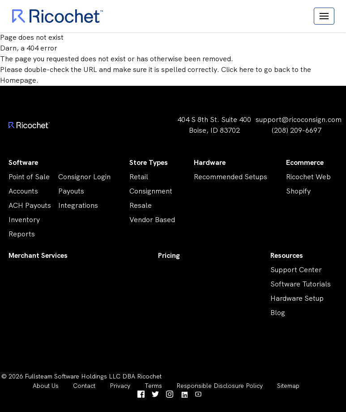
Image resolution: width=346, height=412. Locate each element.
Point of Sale (29, 176)
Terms (153, 386)
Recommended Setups (230, 176)
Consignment (150, 191)
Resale (140, 205)
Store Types (148, 162)
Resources (286, 255)
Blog (277, 312)
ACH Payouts (30, 205)
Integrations (78, 205)
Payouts (71, 191)
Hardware (210, 162)
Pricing (169, 255)
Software (23, 162)
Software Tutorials (300, 284)
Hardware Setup (297, 298)
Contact (84, 386)
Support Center (296, 269)
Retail (138, 176)
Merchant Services (38, 255)
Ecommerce (305, 162)
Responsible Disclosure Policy (219, 386)
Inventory (24, 219)
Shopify (298, 191)
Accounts (23, 191)
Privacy (120, 386)
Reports (22, 234)
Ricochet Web (308, 176)
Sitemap (288, 386)
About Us (46, 386)
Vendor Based (152, 219)
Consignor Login (84, 176)
